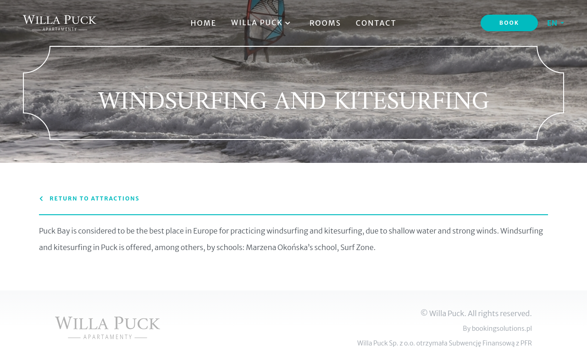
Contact (376, 23)
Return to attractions (89, 198)
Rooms (325, 23)
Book (509, 22)
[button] (555, 23)
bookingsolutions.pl (502, 328)
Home (203, 23)
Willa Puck (263, 22)
